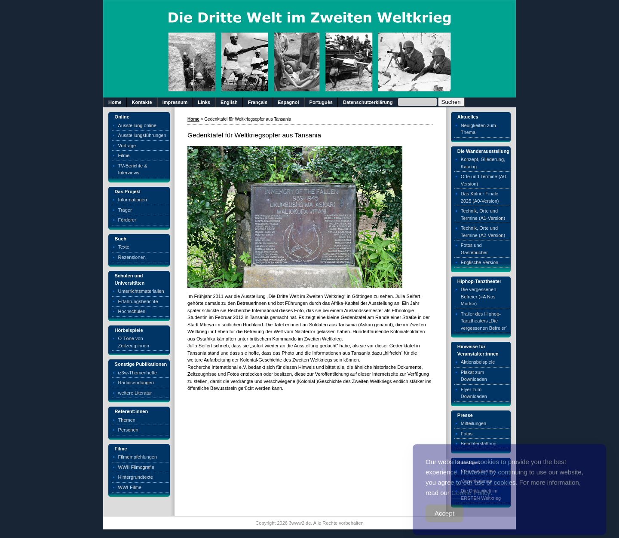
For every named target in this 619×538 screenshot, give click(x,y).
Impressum (175, 102)
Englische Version (479, 262)
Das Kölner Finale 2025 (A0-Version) (480, 197)
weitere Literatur (135, 392)
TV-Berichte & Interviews (132, 169)
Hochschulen (132, 311)
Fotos (467, 433)
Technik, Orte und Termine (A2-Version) (483, 231)
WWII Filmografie (136, 467)
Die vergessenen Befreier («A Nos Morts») (478, 296)
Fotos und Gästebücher (474, 249)
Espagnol (288, 102)
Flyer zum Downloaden (474, 393)
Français (257, 102)
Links (204, 102)
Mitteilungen (473, 423)
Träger (125, 210)
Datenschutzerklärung (368, 102)
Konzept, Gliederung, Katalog (483, 163)
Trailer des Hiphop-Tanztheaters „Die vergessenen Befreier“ (484, 321)
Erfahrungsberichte (138, 301)
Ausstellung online (137, 125)
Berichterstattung (478, 443)
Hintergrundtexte (135, 477)
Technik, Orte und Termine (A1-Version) (483, 214)
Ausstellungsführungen (142, 135)
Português (321, 102)
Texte (123, 246)
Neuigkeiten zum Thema (478, 129)
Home (115, 102)
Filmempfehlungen (137, 456)
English (229, 102)
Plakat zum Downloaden (474, 376)
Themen (126, 419)
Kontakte (142, 102)
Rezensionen (132, 257)
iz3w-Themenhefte (137, 372)
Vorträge (127, 145)
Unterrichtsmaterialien (141, 291)
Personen (128, 429)
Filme (124, 155)
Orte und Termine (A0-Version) (484, 180)
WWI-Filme (129, 487)
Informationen (132, 199)
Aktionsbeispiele (478, 362)
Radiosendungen (136, 382)
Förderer (127, 219)
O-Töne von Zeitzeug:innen (133, 342)
